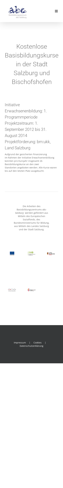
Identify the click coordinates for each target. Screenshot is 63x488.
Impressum (20, 342)
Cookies (37, 342)
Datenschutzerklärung (31, 345)
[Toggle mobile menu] (56, 11)
